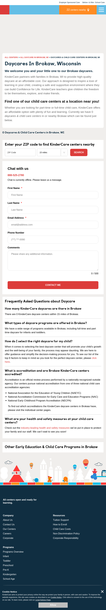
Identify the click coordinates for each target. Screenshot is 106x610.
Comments (14, 247)
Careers (7, 533)
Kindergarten (9, 574)
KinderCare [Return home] (4, 9)
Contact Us (8, 524)
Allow (53, 605)
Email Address (53, 223)
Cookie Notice (56, 597)
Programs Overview (13, 552)
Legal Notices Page (43, 600)
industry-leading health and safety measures (45, 427)
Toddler (7, 561)
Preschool (8, 565)
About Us (8, 520)
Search (79, 152)
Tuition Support (61, 520)
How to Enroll (60, 524)
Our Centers (9, 529)
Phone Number (53, 237)
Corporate (8, 538)
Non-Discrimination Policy (66, 533)
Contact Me (53, 285)
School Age (9, 579)
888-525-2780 (16, 175)
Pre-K (6, 570)
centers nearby (76, 9)
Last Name (53, 208)
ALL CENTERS (11, 57)
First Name (53, 193)
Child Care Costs (62, 529)
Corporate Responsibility (66, 538)
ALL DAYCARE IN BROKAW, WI (34, 57)
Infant (6, 556)
